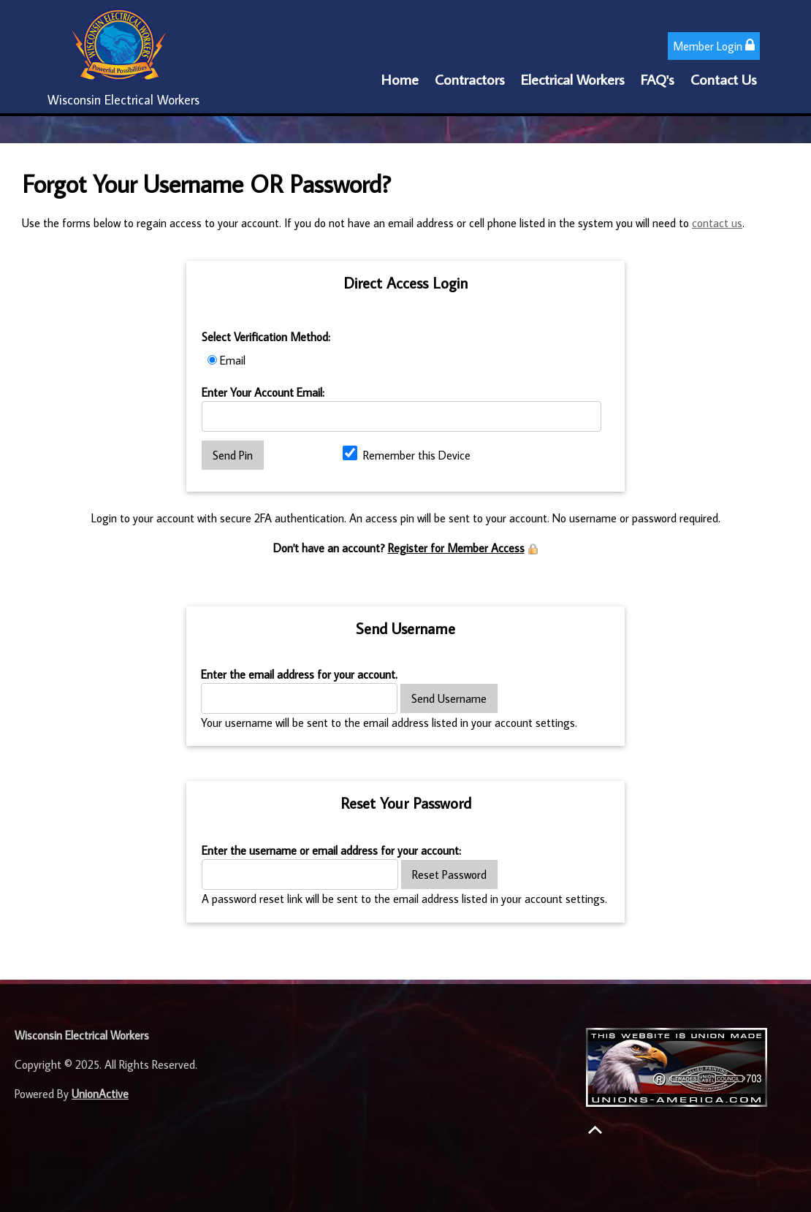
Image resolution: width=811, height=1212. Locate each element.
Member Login (714, 45)
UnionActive (100, 1093)
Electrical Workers (573, 78)
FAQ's (657, 78)
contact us (717, 223)
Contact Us (723, 78)
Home (400, 78)
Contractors (470, 78)
